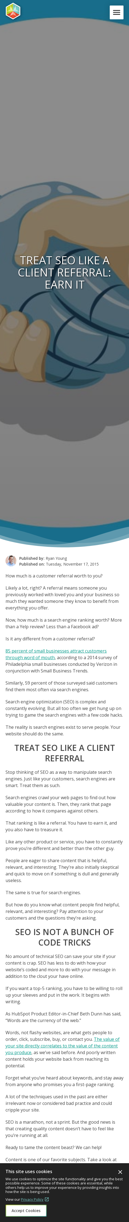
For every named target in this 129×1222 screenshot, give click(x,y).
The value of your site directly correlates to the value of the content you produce (63, 1045)
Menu (117, 12)
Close (120, 1172)
